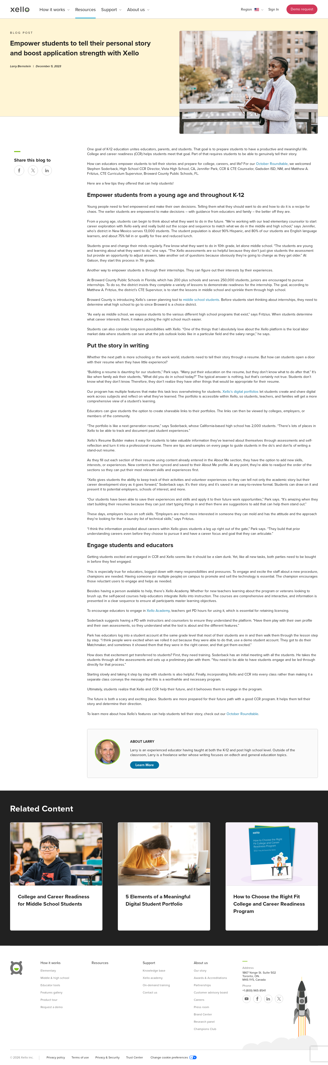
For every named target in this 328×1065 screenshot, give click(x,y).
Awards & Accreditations (210, 978)
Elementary (48, 970)
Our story (200, 970)
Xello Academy (158, 611)
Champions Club (205, 1029)
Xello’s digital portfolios (241, 391)
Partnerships (202, 985)
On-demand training (156, 985)
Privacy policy (56, 1057)
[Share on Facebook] (19, 170)
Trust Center (134, 1057)
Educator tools (50, 985)
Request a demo (52, 1007)
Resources (85, 9)
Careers (199, 1000)
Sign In (273, 9)
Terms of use (80, 1057)
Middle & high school (55, 978)
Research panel (204, 1021)
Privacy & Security (107, 1057)
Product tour (49, 1000)
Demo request (302, 9)
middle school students (201, 300)
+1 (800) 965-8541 (254, 990)
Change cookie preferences (174, 1057)
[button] (252, 9)
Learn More (144, 765)
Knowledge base (154, 970)
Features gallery (51, 992)
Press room (201, 1007)
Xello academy (153, 978)
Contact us (150, 992)
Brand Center (203, 1014)
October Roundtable (272, 164)
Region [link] (246, 9)
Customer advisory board (211, 992)
